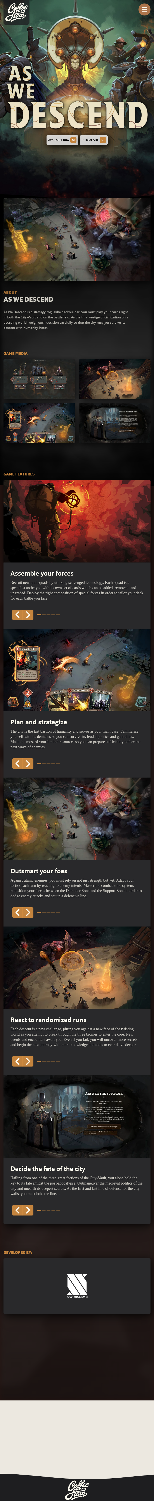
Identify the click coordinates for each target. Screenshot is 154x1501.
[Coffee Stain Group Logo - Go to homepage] (77, 1490)
